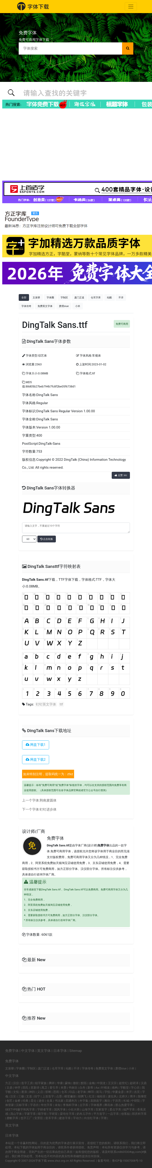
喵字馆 (42, 1113)
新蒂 (90, 1087)
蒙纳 (68, 1083)
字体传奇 (26, 306)
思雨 (56, 1092)
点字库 (83, 1105)
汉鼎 (144, 1083)
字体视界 (96, 1105)
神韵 (32, 1092)
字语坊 (34, 1105)
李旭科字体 (70, 1105)
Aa (97, 1087)
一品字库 (113, 1113)
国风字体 (60, 1109)
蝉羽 (91, 1092)
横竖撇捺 (70, 1096)
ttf (61, 704)
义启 (40, 1092)
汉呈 (13, 1096)
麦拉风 (112, 1096)
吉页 (137, 1092)
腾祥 (52, 1083)
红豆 (92, 1096)
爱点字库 (115, 1109)
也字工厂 (26, 1118)
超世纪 (123, 1083)
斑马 (99, 1092)
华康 (60, 1083)
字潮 (104, 1118)
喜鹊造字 (96, 1100)
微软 (76, 1083)
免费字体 (55, 838)
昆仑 (33, 1100)
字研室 (53, 1113)
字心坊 (135, 1087)
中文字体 (28, 1051)
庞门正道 (79, 297)
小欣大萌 (73, 1109)
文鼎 (9, 1087)
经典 (25, 1100)
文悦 (16, 1092)
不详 (120, 297)
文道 (29, 1096)
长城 (126, 1100)
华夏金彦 (118, 1092)
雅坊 (107, 1100)
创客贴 (125, 1113)
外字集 (83, 1100)
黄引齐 (54, 1087)
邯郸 (48, 1092)
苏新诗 (35, 1087)
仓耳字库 (96, 297)
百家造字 (101, 1109)
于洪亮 (116, 1100)
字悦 (107, 1092)
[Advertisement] (76, 144)
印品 (72, 1092)
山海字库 (87, 1109)
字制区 (64, 297)
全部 (23, 297)
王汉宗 (112, 1083)
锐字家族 (41, 1083)
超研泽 (134, 1083)
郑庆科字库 (139, 1113)
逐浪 (24, 1092)
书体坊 (72, 1087)
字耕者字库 (44, 1109)
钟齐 (17, 1087)
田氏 (25, 1087)
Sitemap (75, 1051)
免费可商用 (122, 323)
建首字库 (65, 1118)
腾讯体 (108, 1105)
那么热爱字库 (124, 1105)
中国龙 (101, 1083)
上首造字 (48, 1096)
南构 (115, 1087)
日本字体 (60, 1051)
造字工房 (27, 1083)
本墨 (63, 1087)
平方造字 (99, 1113)
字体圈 (50, 297)
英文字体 (44, 1051)
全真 (49, 1100)
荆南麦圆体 (48, 800)
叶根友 (105, 1087)
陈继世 (142, 1096)
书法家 (59, 1100)
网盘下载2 (35, 760)
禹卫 (44, 1087)
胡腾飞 (82, 1096)
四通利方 (71, 1100)
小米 (77, 306)
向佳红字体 (91, 1118)
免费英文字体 (45, 306)
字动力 (77, 1118)
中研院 (135, 1100)
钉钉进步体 (48, 809)
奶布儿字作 (84, 1113)
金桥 (17, 1100)
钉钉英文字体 (46, 704)
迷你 (41, 1100)
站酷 (109, 297)
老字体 (81, 1092)
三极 (21, 1096)
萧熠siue (64, 306)
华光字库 (46, 1105)
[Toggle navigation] (131, 6)
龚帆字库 (12, 1118)
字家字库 (30, 1113)
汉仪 (16, 1083)
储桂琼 (101, 1096)
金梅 (92, 1083)
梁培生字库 (67, 1113)
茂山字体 (16, 1113)
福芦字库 (129, 1109)
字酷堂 (124, 1087)
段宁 (37, 1096)
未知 (58, 1105)
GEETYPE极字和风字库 (20, 1109)
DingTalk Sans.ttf (35, 580)
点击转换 (46, 539)
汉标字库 (22, 1105)
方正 (8, 1083)
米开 (129, 1092)
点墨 (59, 1096)
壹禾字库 (51, 1118)
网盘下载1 (35, 745)
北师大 (123, 1096)
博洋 (133, 1096)
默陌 (84, 1083)
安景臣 (38, 1118)
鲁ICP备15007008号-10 (127, 1160)
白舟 (82, 1087)
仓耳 (64, 1092)
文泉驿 (36, 297)
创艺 (9, 1100)
